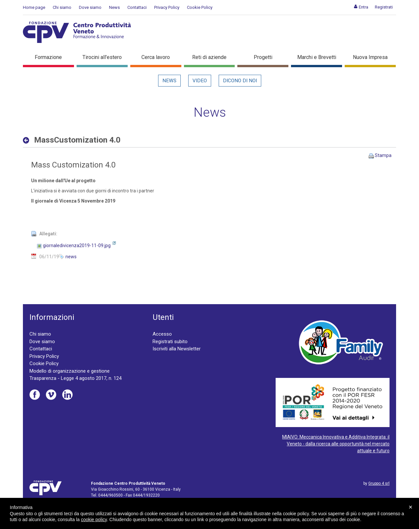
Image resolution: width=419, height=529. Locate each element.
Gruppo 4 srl (379, 483)
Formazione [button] (48, 57)
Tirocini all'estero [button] (102, 57)
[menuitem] (361, 7)
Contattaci (137, 7)
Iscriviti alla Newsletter (177, 349)
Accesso (162, 334)
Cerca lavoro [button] (155, 57)
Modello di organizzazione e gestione (69, 371)
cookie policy (94, 519)
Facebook (34, 394)
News (114, 7)
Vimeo (51, 394)
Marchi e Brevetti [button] (316, 57)
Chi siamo (62, 7)
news (71, 256)
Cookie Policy (199, 7)
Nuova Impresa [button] (370, 57)
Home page (34, 7)
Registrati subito (170, 341)
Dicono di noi (240, 81)
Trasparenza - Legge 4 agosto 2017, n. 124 (75, 378)
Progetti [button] (263, 57)
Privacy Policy (166, 7)
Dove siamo (90, 7)
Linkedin (67, 394)
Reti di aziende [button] (209, 57)
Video (199, 81)
